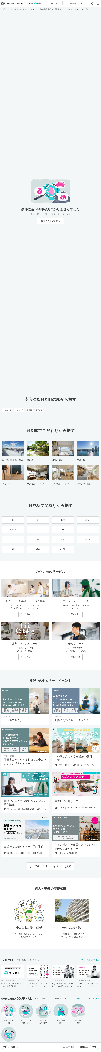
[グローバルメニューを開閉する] (98, 3)
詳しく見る (25, 614)
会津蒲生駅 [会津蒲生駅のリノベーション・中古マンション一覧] (19, 410)
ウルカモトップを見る (90, 960)
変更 (94, 1047)
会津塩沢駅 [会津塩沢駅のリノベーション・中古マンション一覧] (7, 410)
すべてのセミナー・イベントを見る (50, 866)
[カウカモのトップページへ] (20, 3)
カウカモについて (53, 3)
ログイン (77, 3)
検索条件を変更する (50, 221)
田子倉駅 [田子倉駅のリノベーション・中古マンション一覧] (39, 410)
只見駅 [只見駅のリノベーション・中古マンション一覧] (29, 410)
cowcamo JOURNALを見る (88, 999)
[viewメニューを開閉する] (13, 1047)
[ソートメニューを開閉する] (4, 1047)
